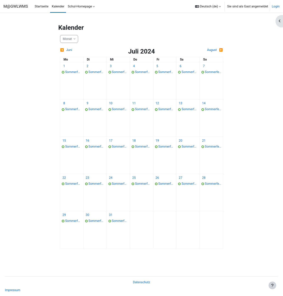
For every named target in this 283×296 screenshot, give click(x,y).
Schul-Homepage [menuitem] (80, 6)
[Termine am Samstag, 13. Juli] (180, 105)
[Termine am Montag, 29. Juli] (64, 221)
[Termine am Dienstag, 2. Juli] (87, 66)
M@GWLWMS (15, 6)
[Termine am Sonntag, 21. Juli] (204, 143)
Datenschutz (142, 282)
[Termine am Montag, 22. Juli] (64, 182)
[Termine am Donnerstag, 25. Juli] (134, 182)
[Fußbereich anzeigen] (272, 285)
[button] (208, 6)
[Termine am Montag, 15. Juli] (64, 143)
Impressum (23, 290)
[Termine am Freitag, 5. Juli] (157, 66)
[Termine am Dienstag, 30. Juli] (87, 221)
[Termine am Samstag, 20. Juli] (180, 143)
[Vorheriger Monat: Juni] (80, 50)
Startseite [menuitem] (42, 6)
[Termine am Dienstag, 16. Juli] (87, 143)
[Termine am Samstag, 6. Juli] (180, 66)
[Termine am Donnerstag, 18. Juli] (134, 143)
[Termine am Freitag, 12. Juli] (157, 105)
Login (276, 6)
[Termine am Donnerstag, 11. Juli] (134, 105)
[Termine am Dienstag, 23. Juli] (87, 182)
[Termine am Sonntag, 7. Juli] (204, 66)
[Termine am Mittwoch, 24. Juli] (111, 182)
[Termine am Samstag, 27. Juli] (180, 182)
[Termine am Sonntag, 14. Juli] (204, 105)
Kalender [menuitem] (58, 6)
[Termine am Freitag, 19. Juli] (157, 143)
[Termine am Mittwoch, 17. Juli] (111, 143)
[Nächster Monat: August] (202, 50)
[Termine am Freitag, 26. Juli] (157, 182)
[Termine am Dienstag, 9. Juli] (87, 105)
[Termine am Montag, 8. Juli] (64, 105)
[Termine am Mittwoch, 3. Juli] (111, 66)
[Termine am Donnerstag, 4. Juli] (134, 66)
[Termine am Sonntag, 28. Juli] (204, 182)
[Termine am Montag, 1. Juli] (64, 66)
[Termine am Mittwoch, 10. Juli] (111, 105)
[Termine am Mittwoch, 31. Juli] (111, 221)
